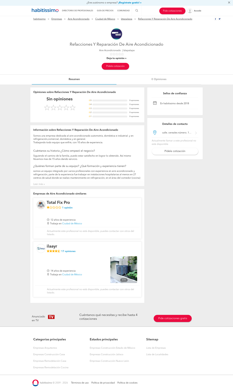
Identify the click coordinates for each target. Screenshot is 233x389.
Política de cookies (127, 383)
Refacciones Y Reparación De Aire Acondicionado (165, 19)
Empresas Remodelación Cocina (51, 367)
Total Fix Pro (58, 203)
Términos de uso (80, 383)
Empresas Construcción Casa (49, 354)
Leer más (38, 184)
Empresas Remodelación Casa (49, 361)
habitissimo (39, 19)
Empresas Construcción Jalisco (106, 354)
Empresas (56, 19)
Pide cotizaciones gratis (172, 318)
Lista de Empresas (156, 348)
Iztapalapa (126, 19)
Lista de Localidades (157, 354)
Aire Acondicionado (78, 19)
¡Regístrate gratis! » (129, 3)
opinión (67, 208)
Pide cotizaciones (172, 11)
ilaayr (52, 246)
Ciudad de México (105, 19)
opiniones (68, 251)
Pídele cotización (115, 66)
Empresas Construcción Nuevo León (109, 361)
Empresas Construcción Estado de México (112, 348)
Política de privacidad (103, 383)
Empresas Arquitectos (45, 348)
